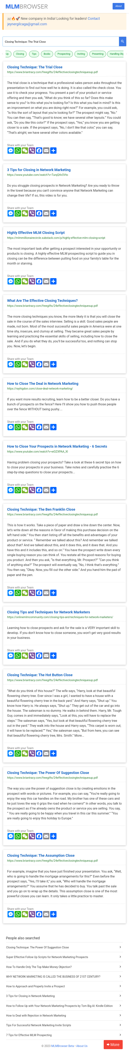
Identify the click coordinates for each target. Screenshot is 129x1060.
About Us (82, 1046)
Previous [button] (3, 54)
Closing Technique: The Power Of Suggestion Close (48, 773)
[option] (64, 54)
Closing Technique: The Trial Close (34, 67)
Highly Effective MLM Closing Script (36, 233)
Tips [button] (34, 54)
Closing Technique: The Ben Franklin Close (41, 509)
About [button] (118, 6)
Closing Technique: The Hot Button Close (40, 675)
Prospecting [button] (63, 54)
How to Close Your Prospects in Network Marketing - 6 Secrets (57, 446)
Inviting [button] (81, 54)
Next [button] (126, 54)
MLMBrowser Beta (62, 1046)
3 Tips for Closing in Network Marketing (39, 170)
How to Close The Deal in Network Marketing (42, 383)
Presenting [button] (97, 54)
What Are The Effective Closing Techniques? (42, 300)
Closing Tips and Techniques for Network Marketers (48, 612)
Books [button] (47, 54)
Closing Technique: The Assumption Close (41, 855)
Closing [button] (20, 54)
